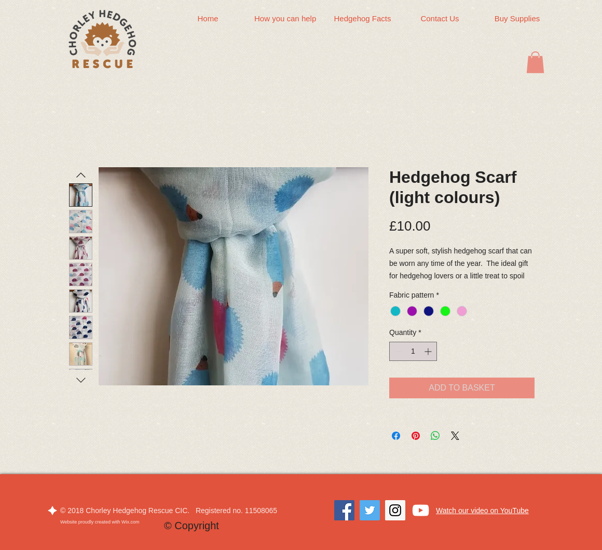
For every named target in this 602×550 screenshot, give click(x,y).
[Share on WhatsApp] (435, 436)
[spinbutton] (413, 351)
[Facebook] (344, 510)
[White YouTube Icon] (421, 510)
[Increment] (428, 351)
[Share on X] (455, 436)
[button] (535, 62)
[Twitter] (370, 510)
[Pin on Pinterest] (415, 436)
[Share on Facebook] (396, 436)
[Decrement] (397, 351)
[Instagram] (395, 510)
